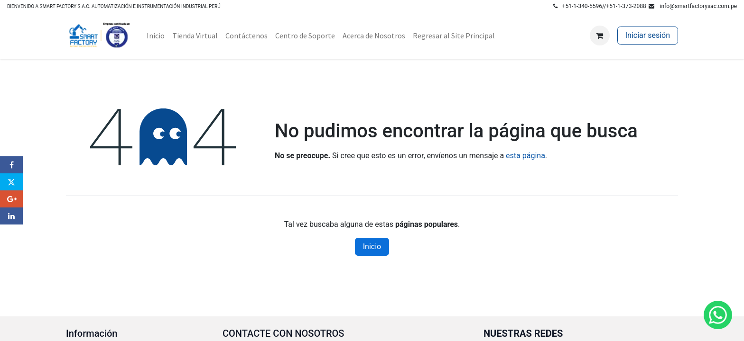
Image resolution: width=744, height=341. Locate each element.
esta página (525, 155)
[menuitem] (155, 35)
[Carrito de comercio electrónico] (600, 35)
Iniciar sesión (647, 35)
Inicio (372, 246)
